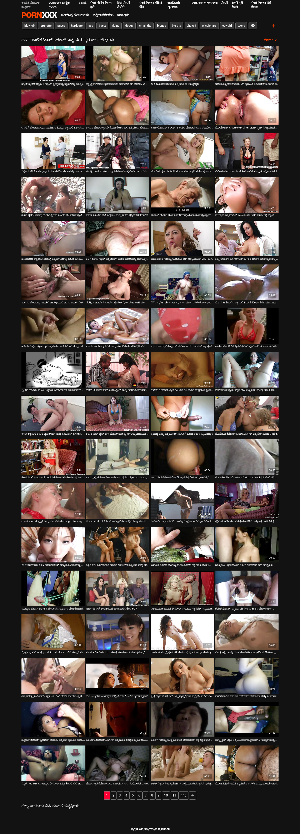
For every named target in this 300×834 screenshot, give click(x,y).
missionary (209, 25)
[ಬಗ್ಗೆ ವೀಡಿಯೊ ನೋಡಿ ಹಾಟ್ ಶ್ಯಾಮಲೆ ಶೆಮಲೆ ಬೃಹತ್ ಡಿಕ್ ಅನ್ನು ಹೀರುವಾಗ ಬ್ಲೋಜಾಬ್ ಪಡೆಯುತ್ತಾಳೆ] (53, 413)
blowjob (29, 25)
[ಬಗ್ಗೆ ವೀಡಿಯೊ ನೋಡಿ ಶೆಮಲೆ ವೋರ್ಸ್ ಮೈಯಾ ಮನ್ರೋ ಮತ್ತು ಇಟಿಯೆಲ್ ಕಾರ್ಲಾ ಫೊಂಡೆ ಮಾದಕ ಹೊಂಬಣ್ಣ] (247, 588)
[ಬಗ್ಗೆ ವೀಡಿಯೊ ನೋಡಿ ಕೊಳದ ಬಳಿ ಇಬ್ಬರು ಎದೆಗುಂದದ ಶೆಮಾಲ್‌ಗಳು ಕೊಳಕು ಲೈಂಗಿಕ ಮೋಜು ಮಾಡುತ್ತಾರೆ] (53, 457)
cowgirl (227, 25)
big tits (176, 25)
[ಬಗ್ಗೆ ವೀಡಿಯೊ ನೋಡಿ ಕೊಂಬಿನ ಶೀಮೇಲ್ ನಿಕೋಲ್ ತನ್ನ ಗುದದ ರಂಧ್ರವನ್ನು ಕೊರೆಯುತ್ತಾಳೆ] (117, 719)
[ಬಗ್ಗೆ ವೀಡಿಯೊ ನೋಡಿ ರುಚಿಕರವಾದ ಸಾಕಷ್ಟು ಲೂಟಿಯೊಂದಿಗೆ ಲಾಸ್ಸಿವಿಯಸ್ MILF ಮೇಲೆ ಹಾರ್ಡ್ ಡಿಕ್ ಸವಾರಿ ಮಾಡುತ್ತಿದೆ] (182, 238)
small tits (145, 25)
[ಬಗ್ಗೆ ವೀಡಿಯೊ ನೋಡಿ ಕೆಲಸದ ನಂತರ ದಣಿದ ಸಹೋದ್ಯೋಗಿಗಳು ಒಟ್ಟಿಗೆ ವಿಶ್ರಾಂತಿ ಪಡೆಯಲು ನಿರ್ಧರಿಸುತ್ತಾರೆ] (117, 500)
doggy (129, 25)
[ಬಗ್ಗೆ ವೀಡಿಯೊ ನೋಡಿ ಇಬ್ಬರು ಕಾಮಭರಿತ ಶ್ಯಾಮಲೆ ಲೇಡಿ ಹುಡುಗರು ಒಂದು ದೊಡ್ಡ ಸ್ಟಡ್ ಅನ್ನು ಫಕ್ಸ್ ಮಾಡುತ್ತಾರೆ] (182, 325)
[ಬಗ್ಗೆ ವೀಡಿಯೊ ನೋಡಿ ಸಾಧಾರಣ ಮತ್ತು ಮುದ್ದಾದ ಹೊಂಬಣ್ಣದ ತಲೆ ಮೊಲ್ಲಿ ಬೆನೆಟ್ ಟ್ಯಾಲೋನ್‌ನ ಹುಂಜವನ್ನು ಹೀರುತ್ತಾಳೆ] (247, 369)
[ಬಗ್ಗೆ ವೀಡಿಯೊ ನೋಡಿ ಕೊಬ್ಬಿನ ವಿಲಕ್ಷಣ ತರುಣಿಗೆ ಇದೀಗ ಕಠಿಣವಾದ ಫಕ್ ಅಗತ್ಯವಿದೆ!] (247, 544)
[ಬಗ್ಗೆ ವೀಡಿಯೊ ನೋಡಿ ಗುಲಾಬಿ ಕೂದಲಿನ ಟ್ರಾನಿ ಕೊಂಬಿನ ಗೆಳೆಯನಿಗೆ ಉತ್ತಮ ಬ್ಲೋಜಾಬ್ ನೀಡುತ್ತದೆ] (182, 369)
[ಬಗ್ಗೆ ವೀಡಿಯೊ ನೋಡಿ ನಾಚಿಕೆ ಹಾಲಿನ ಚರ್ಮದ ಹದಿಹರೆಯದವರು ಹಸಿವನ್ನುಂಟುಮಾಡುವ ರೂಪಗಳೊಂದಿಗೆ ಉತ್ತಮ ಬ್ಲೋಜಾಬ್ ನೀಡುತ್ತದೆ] (247, 675)
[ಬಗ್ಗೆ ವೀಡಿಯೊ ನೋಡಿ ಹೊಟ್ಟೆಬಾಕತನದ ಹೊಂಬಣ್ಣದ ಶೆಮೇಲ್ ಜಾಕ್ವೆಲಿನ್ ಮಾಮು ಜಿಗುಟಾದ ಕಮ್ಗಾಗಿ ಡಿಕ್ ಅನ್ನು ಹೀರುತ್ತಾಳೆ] (117, 150)
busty (102, 25)
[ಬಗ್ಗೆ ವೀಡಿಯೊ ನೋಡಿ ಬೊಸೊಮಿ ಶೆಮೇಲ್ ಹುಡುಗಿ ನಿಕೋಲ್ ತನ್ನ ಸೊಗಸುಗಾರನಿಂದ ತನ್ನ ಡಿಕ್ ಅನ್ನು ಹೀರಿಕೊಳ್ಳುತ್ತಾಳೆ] (247, 413)
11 (174, 795)
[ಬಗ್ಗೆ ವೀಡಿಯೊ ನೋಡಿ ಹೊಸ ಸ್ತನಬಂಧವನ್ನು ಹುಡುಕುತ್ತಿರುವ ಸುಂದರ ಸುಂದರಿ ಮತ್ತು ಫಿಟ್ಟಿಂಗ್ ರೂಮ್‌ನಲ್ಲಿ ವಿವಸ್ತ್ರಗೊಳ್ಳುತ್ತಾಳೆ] (53, 194)
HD (253, 25)
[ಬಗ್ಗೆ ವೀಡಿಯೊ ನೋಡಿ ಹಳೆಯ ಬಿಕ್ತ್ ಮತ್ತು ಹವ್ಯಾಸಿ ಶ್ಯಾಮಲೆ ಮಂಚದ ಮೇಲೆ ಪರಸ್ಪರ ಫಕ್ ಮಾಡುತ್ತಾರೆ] (53, 325)
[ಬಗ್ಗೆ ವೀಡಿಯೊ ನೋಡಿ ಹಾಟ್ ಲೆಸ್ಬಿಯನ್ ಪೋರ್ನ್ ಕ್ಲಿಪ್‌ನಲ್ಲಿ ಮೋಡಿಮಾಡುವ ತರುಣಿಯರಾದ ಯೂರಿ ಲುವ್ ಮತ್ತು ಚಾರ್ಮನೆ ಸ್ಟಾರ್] (182, 107)
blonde (161, 25)
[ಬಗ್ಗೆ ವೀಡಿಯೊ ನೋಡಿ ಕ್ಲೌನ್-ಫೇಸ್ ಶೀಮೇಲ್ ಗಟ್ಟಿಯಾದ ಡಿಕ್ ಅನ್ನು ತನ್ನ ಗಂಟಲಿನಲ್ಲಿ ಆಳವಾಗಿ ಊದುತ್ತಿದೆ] (247, 500)
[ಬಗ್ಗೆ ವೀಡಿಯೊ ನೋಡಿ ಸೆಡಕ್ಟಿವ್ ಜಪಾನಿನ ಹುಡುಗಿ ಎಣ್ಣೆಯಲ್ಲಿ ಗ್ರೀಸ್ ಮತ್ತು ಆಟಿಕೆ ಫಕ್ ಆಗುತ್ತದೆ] (117, 282)
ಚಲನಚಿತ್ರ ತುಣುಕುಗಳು (75, 15)
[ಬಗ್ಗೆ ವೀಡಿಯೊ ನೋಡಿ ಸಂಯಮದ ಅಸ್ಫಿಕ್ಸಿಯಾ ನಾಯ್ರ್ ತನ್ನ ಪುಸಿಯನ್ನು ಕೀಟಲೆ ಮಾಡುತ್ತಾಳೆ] (53, 238)
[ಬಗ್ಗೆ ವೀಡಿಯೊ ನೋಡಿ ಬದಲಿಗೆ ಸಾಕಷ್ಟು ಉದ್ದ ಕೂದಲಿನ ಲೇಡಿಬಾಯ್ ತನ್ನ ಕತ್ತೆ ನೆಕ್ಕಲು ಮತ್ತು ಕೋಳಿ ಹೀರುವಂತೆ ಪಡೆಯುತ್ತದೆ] (182, 719)
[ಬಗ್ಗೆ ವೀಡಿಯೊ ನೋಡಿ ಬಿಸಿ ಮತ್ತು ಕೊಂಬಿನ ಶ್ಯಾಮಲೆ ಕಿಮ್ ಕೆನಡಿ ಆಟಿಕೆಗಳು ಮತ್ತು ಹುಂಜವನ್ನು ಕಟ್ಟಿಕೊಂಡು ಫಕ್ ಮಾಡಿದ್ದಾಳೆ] (247, 282)
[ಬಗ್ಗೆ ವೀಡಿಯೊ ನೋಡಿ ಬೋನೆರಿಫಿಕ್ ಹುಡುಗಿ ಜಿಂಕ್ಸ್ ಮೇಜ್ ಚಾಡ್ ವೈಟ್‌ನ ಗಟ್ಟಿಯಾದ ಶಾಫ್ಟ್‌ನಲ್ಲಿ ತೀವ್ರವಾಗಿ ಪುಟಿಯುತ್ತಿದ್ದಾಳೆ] (247, 107)
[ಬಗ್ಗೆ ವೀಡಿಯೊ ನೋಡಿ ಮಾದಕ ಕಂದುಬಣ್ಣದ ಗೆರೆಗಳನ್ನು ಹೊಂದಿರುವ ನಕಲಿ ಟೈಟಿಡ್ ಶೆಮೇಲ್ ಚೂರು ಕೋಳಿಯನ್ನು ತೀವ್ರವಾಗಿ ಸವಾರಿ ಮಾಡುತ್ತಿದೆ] (117, 325)
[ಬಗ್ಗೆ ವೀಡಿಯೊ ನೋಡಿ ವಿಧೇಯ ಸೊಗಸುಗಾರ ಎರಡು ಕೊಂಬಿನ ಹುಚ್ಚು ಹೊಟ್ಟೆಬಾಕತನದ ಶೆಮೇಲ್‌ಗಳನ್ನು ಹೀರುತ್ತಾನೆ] (247, 150)
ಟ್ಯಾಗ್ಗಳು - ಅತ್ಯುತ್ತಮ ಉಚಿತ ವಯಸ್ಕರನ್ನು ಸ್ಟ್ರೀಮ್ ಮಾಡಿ (39, 15)
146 (183, 795)
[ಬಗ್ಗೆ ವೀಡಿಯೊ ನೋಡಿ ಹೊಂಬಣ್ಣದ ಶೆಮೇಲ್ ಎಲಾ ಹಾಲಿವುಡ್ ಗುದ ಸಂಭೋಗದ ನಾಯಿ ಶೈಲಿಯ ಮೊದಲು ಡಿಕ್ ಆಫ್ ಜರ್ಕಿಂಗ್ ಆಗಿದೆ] (117, 763)
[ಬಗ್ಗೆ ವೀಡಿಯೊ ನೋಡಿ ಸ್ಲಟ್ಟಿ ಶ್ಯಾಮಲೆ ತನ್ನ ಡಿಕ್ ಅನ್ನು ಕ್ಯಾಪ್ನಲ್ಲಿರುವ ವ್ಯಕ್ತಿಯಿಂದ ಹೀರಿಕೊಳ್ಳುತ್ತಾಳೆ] (182, 675)
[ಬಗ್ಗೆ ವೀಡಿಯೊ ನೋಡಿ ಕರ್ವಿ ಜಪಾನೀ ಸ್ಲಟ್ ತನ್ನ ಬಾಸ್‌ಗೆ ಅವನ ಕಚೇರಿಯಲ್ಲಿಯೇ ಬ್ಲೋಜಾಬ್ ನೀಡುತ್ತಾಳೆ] (117, 238)
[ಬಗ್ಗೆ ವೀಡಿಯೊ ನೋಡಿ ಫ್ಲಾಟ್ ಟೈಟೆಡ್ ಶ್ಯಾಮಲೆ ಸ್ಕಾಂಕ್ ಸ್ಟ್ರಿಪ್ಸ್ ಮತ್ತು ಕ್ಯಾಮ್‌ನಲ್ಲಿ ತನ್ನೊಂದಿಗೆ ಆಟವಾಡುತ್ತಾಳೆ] (53, 63)
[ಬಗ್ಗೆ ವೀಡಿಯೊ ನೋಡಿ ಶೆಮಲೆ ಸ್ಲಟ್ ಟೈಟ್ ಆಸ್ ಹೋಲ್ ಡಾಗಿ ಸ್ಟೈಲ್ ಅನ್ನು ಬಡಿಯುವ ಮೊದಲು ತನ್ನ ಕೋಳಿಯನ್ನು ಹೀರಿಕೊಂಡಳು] (117, 413)
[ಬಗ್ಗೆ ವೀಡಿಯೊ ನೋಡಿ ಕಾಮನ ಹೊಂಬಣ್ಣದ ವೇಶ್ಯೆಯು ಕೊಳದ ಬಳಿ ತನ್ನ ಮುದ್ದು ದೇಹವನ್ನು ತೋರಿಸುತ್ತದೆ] (117, 107)
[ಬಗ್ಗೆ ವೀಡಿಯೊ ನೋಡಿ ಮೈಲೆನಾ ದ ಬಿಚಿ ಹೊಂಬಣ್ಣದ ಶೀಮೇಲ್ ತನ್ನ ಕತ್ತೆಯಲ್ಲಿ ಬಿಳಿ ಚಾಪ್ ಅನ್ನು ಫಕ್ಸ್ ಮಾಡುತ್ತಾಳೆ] (53, 763)
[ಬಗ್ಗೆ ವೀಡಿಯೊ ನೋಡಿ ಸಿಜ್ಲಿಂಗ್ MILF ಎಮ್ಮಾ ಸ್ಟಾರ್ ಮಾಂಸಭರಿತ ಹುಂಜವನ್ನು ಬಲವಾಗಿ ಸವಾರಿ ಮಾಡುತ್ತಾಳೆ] (53, 150)
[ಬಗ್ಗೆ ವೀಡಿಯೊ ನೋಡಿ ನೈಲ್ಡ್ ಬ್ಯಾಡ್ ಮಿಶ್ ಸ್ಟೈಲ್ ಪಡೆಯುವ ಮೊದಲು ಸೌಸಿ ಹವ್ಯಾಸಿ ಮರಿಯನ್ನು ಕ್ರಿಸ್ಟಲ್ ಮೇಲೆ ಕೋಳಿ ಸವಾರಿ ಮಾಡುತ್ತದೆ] (53, 631)
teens (241, 25)
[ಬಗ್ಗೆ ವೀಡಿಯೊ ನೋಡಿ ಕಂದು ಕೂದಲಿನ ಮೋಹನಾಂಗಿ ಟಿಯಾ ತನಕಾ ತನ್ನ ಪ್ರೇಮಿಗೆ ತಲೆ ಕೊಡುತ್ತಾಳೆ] (247, 457)
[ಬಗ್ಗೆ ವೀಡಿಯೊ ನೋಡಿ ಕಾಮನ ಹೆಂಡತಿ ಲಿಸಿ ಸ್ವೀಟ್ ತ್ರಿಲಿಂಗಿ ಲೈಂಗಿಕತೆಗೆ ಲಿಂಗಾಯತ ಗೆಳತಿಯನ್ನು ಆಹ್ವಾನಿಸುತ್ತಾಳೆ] (247, 325)
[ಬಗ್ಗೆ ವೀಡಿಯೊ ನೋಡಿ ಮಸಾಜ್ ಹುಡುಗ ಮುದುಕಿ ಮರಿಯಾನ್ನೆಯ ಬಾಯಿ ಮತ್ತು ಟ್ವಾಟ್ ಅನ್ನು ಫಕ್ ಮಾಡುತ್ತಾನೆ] (182, 194)
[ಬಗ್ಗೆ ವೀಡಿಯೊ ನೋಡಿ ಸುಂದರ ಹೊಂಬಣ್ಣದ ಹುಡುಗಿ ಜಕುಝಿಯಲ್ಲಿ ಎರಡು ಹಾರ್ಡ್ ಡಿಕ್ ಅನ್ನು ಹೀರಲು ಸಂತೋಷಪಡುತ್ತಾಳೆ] (53, 282)
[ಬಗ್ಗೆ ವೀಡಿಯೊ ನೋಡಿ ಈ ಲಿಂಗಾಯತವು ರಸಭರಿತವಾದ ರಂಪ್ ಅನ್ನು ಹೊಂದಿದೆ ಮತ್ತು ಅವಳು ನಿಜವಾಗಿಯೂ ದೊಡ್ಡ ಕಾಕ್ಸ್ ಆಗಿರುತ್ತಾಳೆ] (53, 544)
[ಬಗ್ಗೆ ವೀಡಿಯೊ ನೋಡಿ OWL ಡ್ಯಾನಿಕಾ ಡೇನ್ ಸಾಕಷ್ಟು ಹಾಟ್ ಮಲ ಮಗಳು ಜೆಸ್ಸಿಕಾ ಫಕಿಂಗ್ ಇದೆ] (182, 282)
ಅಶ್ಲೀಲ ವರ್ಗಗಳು (103, 15)
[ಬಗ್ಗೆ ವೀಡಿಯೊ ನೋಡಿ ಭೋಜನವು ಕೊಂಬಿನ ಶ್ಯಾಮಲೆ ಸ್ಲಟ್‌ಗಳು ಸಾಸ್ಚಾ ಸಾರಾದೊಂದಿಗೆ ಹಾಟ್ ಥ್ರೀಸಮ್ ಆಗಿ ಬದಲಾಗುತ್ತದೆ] (247, 763)
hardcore (77, 25)
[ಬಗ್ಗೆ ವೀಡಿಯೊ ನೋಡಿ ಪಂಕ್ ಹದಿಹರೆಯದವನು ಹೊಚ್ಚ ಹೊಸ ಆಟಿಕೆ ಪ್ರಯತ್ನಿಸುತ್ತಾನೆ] (117, 631)
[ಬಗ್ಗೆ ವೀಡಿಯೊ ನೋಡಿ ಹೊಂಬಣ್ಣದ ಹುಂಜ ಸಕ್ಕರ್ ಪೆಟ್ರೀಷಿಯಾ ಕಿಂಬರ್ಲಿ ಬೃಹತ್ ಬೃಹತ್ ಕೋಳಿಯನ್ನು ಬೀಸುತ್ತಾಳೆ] (117, 675)
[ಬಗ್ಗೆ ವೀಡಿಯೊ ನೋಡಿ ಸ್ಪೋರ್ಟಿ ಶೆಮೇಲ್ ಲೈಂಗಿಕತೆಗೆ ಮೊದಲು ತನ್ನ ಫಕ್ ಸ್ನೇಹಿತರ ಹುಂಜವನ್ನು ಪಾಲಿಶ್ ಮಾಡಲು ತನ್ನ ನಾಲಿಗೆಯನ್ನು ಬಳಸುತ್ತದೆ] (53, 719)
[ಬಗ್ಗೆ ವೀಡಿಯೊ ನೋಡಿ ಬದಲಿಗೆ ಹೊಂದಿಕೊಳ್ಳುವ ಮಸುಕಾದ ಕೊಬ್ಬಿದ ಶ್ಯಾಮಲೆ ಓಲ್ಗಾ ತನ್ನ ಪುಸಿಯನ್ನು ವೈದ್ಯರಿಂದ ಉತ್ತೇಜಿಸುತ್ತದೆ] (53, 107)
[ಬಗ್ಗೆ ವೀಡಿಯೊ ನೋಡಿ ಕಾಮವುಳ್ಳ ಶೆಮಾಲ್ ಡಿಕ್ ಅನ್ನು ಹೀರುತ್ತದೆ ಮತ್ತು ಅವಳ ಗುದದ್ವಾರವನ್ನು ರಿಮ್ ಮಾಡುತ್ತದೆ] (117, 457)
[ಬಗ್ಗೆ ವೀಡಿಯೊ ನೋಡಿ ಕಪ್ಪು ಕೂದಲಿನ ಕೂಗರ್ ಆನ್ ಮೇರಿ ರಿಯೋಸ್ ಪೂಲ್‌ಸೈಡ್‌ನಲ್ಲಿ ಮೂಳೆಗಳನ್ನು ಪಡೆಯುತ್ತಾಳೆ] (247, 238)
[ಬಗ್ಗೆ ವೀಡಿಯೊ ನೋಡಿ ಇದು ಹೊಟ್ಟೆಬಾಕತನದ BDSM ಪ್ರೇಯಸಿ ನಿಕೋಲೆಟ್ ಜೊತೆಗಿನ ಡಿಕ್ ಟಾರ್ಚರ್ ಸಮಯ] (247, 63)
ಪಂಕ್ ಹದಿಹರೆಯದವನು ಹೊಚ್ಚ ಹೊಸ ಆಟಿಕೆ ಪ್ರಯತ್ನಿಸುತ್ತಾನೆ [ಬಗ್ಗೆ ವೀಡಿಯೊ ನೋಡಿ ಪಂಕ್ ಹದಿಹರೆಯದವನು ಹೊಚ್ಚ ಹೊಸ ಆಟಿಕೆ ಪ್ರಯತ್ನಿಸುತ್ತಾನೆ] (115, 652)
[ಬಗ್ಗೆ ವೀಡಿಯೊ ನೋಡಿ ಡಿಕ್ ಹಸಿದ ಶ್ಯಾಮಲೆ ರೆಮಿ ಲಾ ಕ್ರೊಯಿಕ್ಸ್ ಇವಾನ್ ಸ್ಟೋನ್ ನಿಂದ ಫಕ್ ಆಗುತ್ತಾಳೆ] (182, 500)
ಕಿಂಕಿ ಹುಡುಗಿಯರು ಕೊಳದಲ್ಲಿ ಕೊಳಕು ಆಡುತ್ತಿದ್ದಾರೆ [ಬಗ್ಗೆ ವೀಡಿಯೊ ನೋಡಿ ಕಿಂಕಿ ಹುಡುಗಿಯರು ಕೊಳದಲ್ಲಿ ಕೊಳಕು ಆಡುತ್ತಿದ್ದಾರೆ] (175, 83)
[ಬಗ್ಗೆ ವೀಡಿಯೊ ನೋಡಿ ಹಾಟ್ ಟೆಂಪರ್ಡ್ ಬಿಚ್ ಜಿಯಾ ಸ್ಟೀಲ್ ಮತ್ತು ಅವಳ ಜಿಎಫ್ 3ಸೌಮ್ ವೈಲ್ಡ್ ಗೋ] (117, 369)
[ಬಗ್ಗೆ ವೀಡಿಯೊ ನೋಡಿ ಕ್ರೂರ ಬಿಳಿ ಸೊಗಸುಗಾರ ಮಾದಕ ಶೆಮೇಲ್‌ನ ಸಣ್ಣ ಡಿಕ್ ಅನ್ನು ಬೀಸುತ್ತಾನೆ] (117, 544)
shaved (191, 25)
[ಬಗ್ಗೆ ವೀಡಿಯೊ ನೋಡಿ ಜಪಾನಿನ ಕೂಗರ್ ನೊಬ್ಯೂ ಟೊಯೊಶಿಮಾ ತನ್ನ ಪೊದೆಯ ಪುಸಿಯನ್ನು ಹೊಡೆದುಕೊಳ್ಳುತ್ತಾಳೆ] (182, 544)
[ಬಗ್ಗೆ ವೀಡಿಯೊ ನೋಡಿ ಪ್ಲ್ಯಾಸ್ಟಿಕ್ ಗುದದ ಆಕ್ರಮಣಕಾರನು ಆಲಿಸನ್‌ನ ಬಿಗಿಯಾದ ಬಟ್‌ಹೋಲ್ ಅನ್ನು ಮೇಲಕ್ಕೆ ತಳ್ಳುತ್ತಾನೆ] (117, 63)
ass (91, 25)
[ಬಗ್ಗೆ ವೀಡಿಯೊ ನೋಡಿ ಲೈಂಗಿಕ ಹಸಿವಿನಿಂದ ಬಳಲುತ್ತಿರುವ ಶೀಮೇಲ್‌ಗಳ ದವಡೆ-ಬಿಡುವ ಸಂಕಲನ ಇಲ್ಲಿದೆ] (53, 369)
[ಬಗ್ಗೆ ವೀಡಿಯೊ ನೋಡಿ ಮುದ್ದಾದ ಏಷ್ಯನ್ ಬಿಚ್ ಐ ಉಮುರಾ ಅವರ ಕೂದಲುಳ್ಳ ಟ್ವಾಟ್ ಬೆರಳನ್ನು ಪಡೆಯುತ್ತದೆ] (247, 194)
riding (115, 25)
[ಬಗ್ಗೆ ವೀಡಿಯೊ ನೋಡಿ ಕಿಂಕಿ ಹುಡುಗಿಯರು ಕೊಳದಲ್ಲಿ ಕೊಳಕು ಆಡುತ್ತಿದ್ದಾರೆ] (182, 63)
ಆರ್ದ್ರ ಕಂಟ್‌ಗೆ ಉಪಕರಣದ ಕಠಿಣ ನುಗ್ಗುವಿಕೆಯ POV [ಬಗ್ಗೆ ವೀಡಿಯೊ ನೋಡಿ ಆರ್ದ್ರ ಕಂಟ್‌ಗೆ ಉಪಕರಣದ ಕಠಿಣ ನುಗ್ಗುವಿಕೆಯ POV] (111, 608)
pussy (61, 25)
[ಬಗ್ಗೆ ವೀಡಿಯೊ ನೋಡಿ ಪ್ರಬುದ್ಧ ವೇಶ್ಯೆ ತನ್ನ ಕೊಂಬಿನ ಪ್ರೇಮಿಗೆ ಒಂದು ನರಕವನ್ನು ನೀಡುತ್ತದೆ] (182, 413)
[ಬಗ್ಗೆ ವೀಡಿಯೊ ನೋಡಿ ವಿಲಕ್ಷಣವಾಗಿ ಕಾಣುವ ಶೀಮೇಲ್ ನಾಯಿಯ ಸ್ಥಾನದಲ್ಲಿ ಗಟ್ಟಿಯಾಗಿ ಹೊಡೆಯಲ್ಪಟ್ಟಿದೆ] (182, 588)
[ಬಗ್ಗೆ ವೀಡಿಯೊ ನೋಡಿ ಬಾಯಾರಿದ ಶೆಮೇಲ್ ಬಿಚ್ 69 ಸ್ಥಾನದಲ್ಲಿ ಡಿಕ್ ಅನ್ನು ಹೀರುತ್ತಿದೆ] (182, 457)
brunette (45, 25)
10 (166, 795)
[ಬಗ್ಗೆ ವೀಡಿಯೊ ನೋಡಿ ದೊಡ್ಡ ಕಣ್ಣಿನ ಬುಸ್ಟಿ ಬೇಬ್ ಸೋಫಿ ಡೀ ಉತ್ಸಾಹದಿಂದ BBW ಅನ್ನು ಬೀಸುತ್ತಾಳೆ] (247, 631)
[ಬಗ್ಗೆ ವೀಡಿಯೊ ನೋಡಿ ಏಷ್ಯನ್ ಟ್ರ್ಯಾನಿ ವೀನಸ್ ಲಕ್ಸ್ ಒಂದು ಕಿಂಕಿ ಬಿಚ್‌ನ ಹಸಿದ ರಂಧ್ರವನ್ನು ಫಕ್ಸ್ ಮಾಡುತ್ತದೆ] (53, 675)
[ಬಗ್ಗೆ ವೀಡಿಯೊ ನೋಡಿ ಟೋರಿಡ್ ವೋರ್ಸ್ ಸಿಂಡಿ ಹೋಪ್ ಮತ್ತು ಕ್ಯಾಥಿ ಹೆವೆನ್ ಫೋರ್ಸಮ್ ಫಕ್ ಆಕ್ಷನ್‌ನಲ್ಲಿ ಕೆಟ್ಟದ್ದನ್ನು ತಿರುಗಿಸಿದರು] (182, 150)
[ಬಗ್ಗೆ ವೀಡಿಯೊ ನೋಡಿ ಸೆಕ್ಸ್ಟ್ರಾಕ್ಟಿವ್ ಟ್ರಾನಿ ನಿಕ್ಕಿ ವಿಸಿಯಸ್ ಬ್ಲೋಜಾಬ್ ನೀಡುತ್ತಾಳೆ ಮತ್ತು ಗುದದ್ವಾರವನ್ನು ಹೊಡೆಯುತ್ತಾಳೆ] (247, 719)
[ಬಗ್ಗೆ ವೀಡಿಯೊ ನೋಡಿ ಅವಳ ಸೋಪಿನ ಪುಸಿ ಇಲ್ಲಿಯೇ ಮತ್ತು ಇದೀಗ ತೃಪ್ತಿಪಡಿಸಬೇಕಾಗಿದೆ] (117, 194)
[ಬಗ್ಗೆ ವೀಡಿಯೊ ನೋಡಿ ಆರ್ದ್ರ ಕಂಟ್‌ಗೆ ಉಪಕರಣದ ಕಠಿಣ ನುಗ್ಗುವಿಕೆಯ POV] (117, 588)
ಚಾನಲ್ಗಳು (123, 15)
